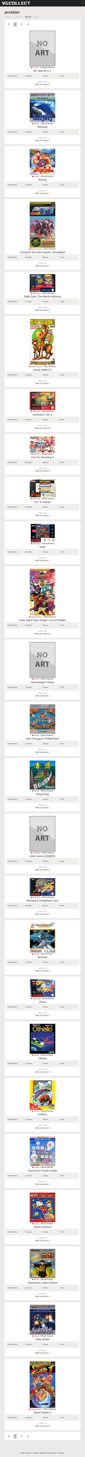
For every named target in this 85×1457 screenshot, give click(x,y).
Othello (42, 1058)
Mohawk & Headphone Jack (42, 900)
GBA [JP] (35, 454)
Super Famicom (35, 249)
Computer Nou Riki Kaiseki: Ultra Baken (42, 252)
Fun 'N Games (42, 502)
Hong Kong (42, 794)
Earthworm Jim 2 (42, 414)
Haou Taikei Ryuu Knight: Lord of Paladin (42, 620)
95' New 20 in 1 (42, 70)
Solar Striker (42, 1339)
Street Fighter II (42, 1412)
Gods (42, 546)
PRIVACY (61, 1453)
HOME (22, 1453)
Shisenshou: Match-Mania (42, 1282)
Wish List (18, 17)
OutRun (42, 1114)
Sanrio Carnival (42, 1227)
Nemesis (42, 957)
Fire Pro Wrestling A (42, 457)
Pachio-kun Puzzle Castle (42, 1170)
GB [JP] (35, 124)
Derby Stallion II (42, 369)
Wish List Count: (41, 84)
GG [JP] (35, 679)
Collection (8, 17)
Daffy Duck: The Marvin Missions (42, 296)
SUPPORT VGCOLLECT (48, 1453)
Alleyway (43, 126)
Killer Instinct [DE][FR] (42, 856)
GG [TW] (34, 68)
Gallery (36, 17)
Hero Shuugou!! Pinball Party (42, 738)
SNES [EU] (35, 293)
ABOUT (28, 1453)
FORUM (35, 1453)
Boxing (42, 179)
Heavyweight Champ (42, 682)
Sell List (28, 17)
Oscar (42, 1001)
